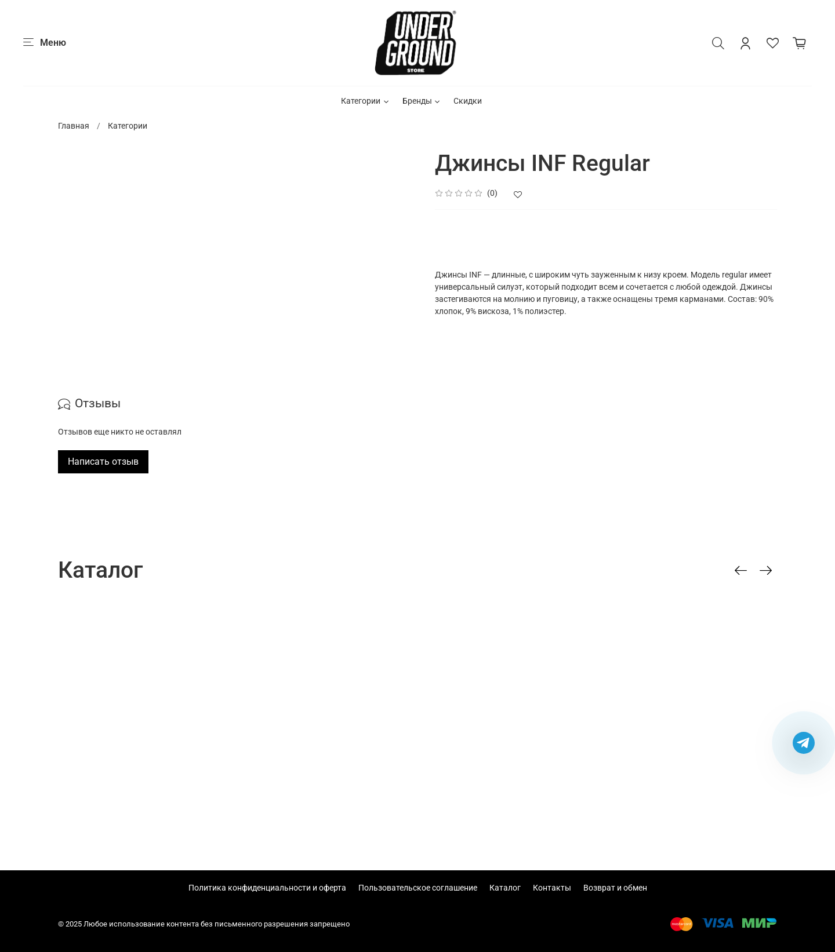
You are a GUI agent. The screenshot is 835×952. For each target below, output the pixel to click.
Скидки (467, 100)
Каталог (505, 887)
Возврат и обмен (615, 887)
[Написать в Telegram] (803, 742)
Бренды (422, 100)
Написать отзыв (103, 461)
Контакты (552, 887)
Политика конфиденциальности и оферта (267, 887)
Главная (73, 125)
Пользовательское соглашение (417, 887)
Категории (365, 100)
